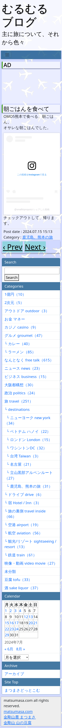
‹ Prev (12, 247)
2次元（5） (14, 302)
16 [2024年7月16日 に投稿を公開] (12, 622)
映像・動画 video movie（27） (30, 563)
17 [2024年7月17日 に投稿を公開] (16, 622)
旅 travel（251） (18, 401)
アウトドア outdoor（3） (26, 310)
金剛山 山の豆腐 (17, 722)
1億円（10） (15, 294)
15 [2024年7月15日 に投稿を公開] (7, 622)
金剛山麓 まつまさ (20, 717)
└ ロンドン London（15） (28, 439)
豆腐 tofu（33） (18, 579)
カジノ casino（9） (21, 327)
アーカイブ (14, 673)
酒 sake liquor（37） (22, 587)
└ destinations (17, 409)
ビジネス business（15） (26, 376)
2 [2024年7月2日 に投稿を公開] (11, 610)
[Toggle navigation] (7, 55)
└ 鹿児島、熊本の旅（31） (28, 486)
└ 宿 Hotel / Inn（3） (22, 502)
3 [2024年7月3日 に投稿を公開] (15, 610)
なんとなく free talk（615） (29, 360)
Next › (35, 247)
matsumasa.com (18, 711)
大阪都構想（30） (19, 384)
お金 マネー (14, 319)
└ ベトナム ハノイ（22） (27, 431)
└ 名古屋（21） (18, 464)
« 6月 (8, 649)
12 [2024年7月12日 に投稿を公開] (26, 616)
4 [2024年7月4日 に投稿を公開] (20, 610)
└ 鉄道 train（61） (20, 555)
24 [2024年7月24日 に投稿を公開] (16, 629)
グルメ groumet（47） (24, 335)
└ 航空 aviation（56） (23, 533)
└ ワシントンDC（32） (25, 447)
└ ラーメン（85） (20, 352)
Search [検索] (12, 277)
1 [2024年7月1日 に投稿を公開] (6, 610)
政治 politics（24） (20, 392)
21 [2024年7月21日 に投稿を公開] (35, 622)
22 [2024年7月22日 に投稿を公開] (7, 629)
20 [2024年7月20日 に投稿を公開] (31, 622)
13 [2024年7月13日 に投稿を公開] (31, 616)
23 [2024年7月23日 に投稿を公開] (12, 629)
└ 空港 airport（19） (22, 524)
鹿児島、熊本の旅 (37, 237)
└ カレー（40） (18, 343)
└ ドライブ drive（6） (23, 494)
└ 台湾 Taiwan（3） (22, 456)
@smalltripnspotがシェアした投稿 (31, 209)
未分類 (10, 571)
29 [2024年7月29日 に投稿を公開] (7, 634)
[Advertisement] (20, 85)
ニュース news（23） (23, 368)
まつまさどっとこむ (22, 690)
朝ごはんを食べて (26, 108)
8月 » (20, 649)
